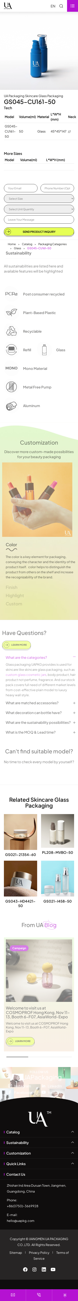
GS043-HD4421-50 (20, 903)
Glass (17, 248)
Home (12, 244)
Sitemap (15, 1252)
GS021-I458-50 (57, 901)
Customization (18, 1153)
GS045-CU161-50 (39, 248)
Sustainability (17, 1142)
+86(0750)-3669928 (22, 1206)
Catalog (27, 244)
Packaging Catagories (52, 244)
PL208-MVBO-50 (57, 852)
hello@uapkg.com (20, 1221)
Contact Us (15, 1174)
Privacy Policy (39, 1252)
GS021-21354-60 (20, 854)
